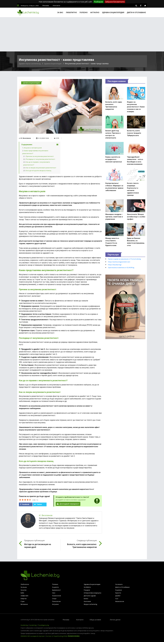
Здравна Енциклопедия (52, 63)
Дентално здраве (90, 596)
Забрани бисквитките (115, 1)
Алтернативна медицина (92, 593)
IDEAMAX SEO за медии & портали (33, 636)
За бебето (87, 587)
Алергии (24, 598)
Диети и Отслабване (122, 587)
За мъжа (24, 587)
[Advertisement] (82, 34)
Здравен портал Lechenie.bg (30, 63)
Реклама (45, 5)
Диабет (117, 596)
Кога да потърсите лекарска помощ (38, 170)
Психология (56, 601)
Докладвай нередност (68, 504)
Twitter (38, 504)
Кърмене (118, 590)
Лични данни (115, 620)
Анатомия (87, 601)
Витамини (24, 604)
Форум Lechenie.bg (90, 604)
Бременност (56, 590)
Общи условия (95, 620)
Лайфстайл (24, 596)
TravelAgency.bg (43, 625)
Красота (118, 593)
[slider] (25, 499)
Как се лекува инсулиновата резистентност (41, 168)
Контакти (56, 5)
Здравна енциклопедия (113, 12)
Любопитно (71, 12)
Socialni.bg (32, 625)
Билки (86, 598)
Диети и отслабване (136, 12)
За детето (55, 587)
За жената (118, 584)
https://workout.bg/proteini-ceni (119, 262)
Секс (53, 593)
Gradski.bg (24, 625)
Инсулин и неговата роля (33, 148)
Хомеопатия (56, 596)
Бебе (22, 593)
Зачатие (23, 590)
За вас (60, 12)
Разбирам (98, 1)
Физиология (119, 601)
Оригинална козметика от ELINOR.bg (121, 267)
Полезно (84, 12)
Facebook (24, 504)
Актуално (94, 12)
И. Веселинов (26, 138)
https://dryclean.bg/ (115, 265)
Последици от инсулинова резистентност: (40, 159)
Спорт (54, 598)
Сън (116, 598)
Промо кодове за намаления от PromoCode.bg (124, 259)
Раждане (87, 590)
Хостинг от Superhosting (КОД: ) (63, 636)
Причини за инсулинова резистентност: (40, 156)
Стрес (23, 601)
